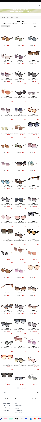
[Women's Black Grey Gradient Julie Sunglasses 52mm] (33, 124)
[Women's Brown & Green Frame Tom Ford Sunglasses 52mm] (20, 142)
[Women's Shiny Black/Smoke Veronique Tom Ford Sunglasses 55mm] (20, 88)
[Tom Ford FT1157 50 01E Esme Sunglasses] (33, 231)
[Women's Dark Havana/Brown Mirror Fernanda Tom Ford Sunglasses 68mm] (7, 52)
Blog (16, 400)
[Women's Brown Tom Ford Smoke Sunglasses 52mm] (33, 88)
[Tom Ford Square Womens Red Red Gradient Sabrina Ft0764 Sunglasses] (20, 338)
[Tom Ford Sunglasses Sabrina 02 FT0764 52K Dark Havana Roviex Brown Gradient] (7, 231)
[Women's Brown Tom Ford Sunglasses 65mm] (7, 177)
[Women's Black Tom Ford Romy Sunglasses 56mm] (33, 34)
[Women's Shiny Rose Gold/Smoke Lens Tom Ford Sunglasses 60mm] (20, 195)
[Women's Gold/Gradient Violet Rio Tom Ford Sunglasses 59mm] (7, 213)
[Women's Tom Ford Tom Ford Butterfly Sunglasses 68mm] (7, 88)
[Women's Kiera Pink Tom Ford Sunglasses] (7, 159)
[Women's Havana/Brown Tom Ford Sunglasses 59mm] (7, 70)
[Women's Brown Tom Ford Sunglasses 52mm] (20, 34)
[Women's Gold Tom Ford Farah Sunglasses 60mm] (20, 106)
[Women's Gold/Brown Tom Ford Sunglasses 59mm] (33, 374)
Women (8, 14)
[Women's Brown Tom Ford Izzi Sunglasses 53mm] (7, 302)
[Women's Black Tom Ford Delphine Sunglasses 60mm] (20, 356)
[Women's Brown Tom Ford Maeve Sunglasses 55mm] (20, 231)
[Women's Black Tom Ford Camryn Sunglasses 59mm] (33, 284)
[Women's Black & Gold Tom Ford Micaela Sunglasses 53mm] (7, 249)
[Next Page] (24, 385)
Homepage (3, 14)
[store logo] (7, 5)
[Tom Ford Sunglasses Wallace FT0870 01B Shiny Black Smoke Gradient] (33, 213)
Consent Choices (6, 407)
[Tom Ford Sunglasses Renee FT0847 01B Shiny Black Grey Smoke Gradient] (20, 320)
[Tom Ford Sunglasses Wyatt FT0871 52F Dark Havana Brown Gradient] (33, 52)
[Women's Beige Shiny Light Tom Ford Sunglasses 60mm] (20, 124)
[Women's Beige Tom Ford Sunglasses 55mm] (20, 249)
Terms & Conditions (6, 400)
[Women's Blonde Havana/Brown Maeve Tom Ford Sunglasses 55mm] (33, 106)
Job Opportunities (18, 402)
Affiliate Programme (19, 405)
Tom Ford (16, 14)
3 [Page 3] (22, 385)
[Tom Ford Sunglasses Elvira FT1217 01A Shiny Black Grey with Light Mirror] (7, 374)
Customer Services (6, 398)
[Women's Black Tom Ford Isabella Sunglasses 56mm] (20, 374)
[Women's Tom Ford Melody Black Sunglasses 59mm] (20, 302)
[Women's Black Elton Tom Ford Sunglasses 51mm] (7, 195)
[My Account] (36, 5)
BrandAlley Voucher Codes (33, 398)
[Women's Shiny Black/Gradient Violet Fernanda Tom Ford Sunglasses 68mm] (20, 213)
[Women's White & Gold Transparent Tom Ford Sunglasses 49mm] (7, 124)
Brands (12, 14)
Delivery (4, 404)
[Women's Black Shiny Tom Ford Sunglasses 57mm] (20, 70)
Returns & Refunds (6, 405)
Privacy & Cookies (6, 402)
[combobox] (22, 5)
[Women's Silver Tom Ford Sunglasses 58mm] (33, 159)
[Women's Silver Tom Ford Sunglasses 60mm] (20, 267)
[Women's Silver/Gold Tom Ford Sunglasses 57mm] (33, 249)
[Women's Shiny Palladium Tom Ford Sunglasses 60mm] (33, 338)
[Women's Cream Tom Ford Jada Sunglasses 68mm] (33, 70)
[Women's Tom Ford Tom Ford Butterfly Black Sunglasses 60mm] (20, 52)
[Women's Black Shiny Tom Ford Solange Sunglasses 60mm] (33, 320)
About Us (17, 398)
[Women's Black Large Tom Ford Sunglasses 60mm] (33, 195)
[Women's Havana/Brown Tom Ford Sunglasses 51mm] (20, 177)
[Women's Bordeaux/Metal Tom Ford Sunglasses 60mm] (7, 106)
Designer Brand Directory (20, 409)
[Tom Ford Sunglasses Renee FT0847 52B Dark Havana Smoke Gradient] (33, 177)
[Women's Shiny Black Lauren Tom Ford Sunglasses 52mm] (7, 338)
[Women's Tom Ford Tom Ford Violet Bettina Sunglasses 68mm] (33, 142)
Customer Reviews (18, 407)
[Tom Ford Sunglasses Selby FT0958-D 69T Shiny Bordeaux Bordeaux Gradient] (7, 356)
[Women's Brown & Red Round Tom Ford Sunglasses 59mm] (33, 356)
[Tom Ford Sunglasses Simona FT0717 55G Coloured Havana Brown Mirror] (33, 267)
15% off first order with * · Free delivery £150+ (20, 1)
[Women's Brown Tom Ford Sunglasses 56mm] (20, 284)
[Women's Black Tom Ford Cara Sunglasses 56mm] (7, 320)
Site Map (17, 404)
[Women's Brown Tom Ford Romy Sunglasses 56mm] (7, 34)
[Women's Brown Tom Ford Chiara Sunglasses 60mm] (20, 159)
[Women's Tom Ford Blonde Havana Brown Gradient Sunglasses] (7, 284)
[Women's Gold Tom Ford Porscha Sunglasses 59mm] (7, 142)
